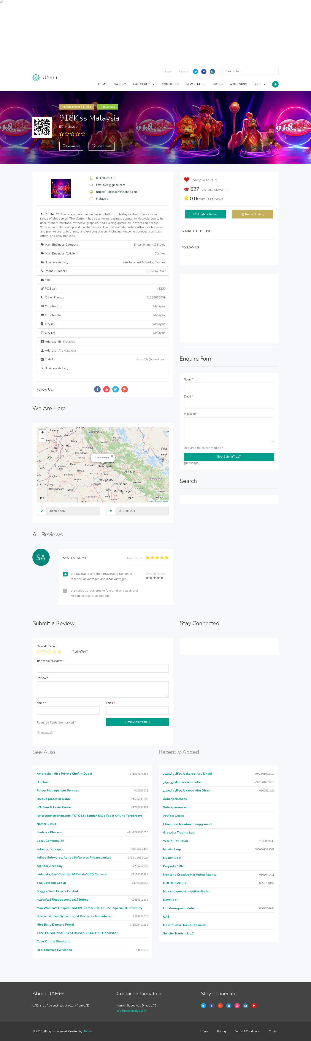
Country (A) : (102, 315)
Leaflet (150, 501)
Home (204, 1031)
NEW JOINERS (195, 84)
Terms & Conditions (247, 1031)
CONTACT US (170, 84)
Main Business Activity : (102, 253)
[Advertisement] (155, 34)
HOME (102, 84)
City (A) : (102, 333)
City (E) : (102, 324)
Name (188, 380)
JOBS (260, 84)
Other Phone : (102, 297)
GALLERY (120, 84)
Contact (274, 1031)
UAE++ (87, 1031)
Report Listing (254, 214)
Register (184, 71)
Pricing (221, 1031)
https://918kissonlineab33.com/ (117, 192)
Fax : (45, 280)
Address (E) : (57, 342)
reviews (214, 199)
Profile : (101, 225)
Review (42, 678)
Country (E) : (102, 306)
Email (188, 397)
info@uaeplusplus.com (131, 1011)
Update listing (207, 214)
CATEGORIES (144, 84)
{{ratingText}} (80, 652)
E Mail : (102, 359)
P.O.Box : (102, 289)
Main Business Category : (102, 245)
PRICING (217, 84)
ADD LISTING (238, 84)
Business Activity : (102, 262)
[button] (112, 456)
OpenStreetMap (162, 501)
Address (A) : (58, 351)
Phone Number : (102, 271)
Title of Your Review (50, 661)
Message (191, 414)
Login (168, 71)
